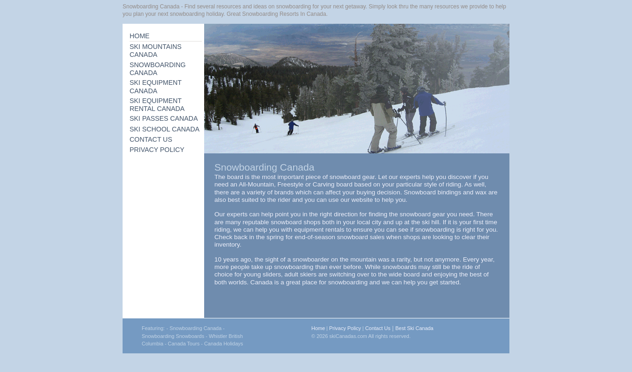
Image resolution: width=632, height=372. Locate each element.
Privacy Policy (345, 328)
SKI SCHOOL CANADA (164, 129)
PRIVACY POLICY (157, 149)
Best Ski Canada (414, 328)
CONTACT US (151, 139)
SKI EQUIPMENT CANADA (156, 86)
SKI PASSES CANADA (164, 118)
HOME (140, 36)
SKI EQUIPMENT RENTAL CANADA (157, 104)
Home (318, 328)
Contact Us (377, 328)
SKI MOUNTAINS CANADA (156, 50)
